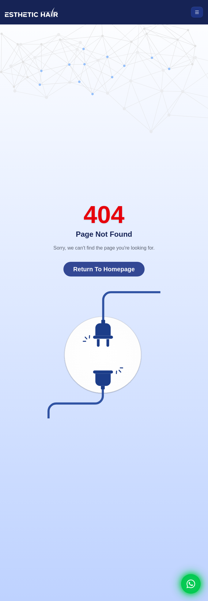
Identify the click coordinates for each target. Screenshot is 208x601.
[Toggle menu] (197, 12)
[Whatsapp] (191, 584)
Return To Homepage (104, 269)
